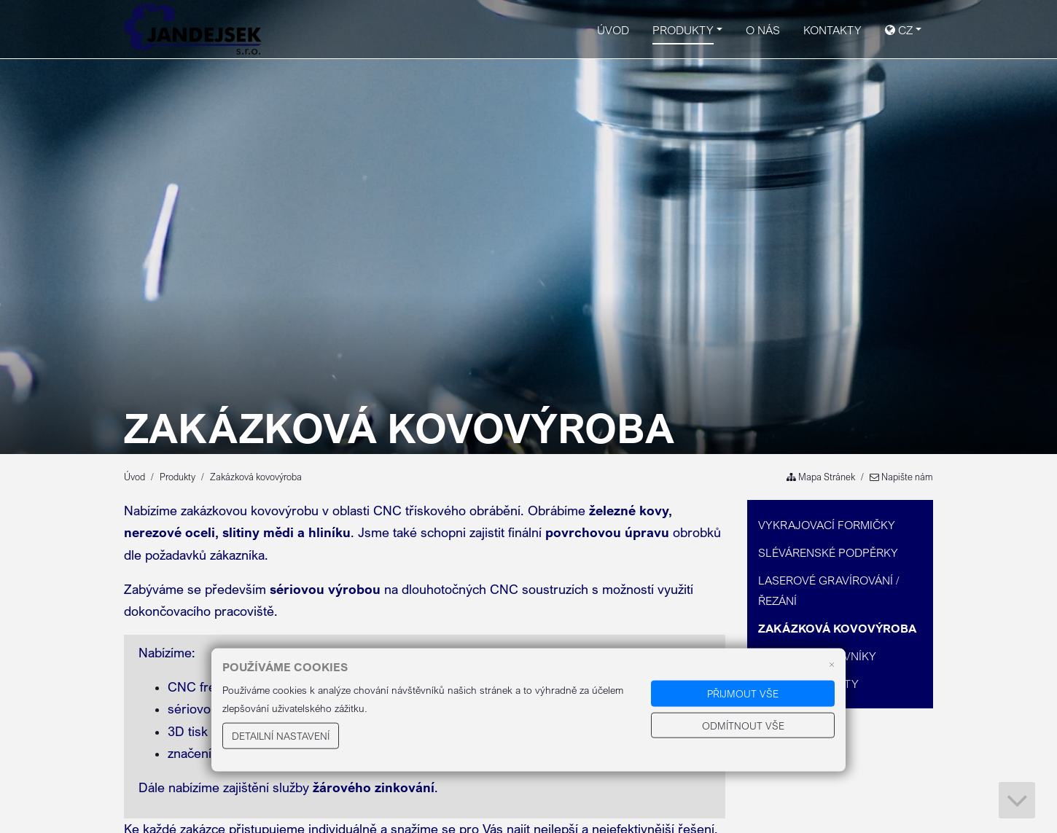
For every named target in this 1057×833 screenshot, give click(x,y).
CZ (899, 30)
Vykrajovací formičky (826, 524)
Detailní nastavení (280, 736)
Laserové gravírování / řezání (828, 590)
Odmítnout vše (743, 725)
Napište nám (901, 476)
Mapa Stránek (821, 476)
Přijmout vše (743, 693)
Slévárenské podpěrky (828, 552)
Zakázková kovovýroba (837, 628)
